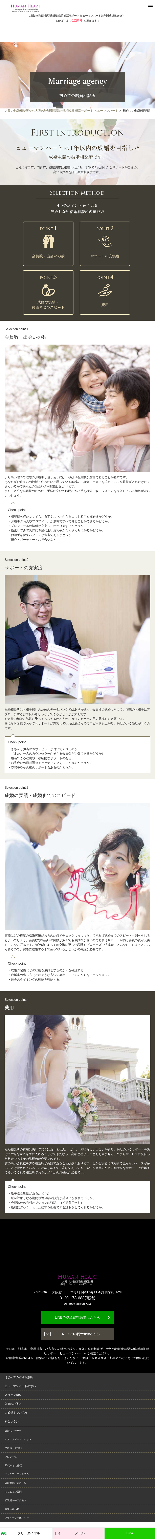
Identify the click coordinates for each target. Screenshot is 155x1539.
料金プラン (12, 1421)
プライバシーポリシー (17, 1517)
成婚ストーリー (13, 1430)
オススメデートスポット (18, 1439)
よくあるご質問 (13, 1491)
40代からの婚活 (13, 1465)
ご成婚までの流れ (16, 1412)
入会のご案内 (13, 1403)
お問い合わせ (12, 1509)
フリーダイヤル (28, 1533)
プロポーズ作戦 (13, 1448)
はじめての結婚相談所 (19, 1377)
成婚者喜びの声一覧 (15, 1482)
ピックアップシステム (17, 1474)
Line (130, 1533)
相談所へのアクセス (15, 1500)
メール (80, 1533)
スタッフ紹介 (13, 1394)
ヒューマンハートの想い (20, 1386)
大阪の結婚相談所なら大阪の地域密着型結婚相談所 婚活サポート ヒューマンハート (61, 110)
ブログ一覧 (11, 1456)
